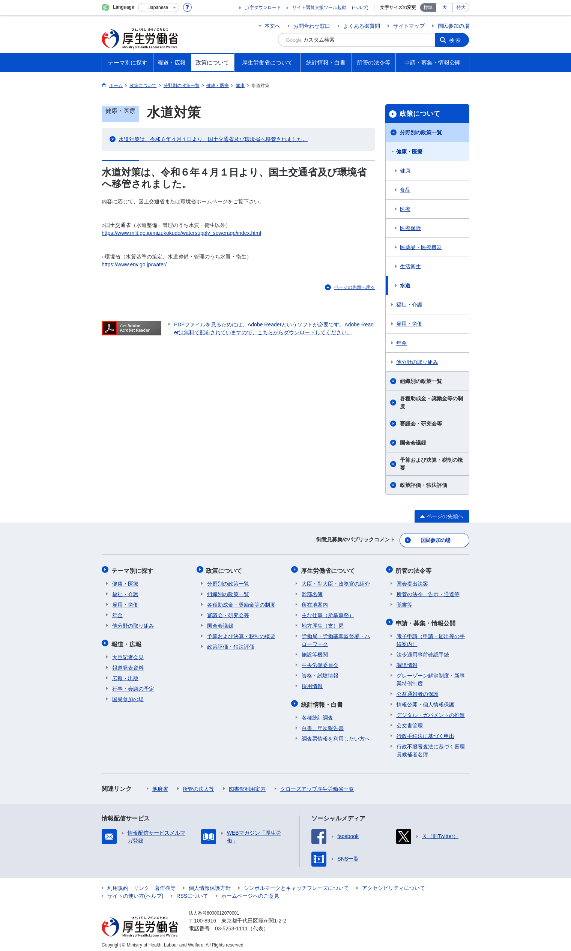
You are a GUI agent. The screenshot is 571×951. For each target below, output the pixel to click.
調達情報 (407, 661)
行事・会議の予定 (133, 685)
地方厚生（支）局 (323, 623)
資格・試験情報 (320, 673)
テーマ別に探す (133, 569)
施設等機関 (315, 652)
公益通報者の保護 (418, 690)
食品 (405, 190)
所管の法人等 (198, 785)
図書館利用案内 (247, 785)
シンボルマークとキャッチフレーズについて (296, 884)
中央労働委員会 (320, 663)
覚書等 (404, 602)
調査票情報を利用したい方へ (336, 735)
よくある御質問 (361, 26)
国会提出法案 (412, 581)
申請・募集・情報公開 (427, 620)
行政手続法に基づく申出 (425, 732)
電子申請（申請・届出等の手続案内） (431, 636)
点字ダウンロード (263, 7)
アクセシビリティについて (393, 884)
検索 (455, 40)
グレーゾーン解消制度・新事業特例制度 (431, 676)
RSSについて (192, 892)
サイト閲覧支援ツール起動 (319, 7)
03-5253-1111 (231, 925)
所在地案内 (315, 602)
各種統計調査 (317, 714)
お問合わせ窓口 (311, 26)
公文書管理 (410, 722)
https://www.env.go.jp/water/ (134, 264)
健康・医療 (409, 152)
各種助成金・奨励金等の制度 (431, 402)
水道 (405, 285)
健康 (405, 171)
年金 (401, 343)
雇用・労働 (409, 324)
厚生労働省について (329, 569)
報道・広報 (127, 641)
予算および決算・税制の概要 (431, 464)
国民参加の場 (453, 26)
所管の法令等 (415, 569)
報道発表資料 (128, 664)
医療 (405, 209)
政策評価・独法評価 (423, 485)
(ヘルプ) (360, 7)
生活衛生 (410, 266)
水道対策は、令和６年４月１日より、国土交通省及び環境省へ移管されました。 (213, 139)
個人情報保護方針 (210, 884)
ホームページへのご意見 (250, 892)
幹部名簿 (312, 592)
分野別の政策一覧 (421, 132)
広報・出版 (125, 675)
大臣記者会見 (128, 654)
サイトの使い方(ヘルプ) (135, 892)
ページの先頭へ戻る (354, 287)
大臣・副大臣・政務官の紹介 (336, 581)
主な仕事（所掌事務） (328, 613)
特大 (461, 7)
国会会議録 (413, 443)
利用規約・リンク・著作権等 (141, 884)
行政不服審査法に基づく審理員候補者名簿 (431, 747)
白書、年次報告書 (323, 724)
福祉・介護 (409, 305)
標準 (428, 7)
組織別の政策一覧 (421, 381)
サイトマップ (409, 26)
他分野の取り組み (417, 362)
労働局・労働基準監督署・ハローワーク (336, 638)
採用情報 (312, 684)
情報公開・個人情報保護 (425, 701)
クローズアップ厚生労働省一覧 (317, 785)
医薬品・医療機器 (421, 247)
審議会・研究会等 (421, 424)
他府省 (160, 785)
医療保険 (410, 228)
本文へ (272, 26)
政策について (420, 113)
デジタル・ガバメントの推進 (431, 711)
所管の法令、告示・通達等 (428, 592)
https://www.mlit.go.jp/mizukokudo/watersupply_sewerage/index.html (181, 233)
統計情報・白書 (323, 701)
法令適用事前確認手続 (423, 651)
